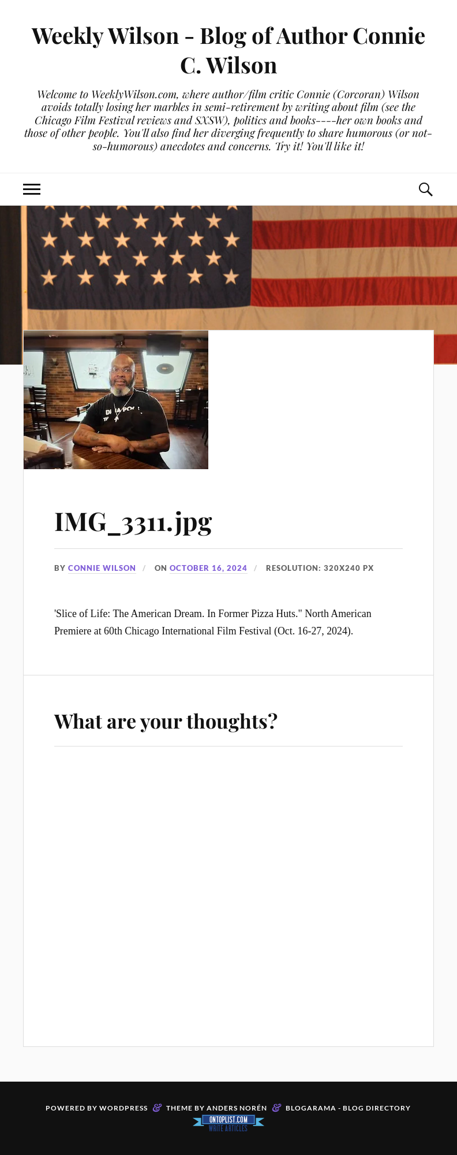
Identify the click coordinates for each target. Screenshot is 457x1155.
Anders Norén (237, 1108)
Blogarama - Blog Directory (348, 1108)
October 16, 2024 (209, 568)
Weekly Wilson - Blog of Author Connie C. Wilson (228, 49)
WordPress (123, 1108)
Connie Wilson (102, 568)
